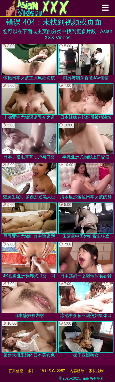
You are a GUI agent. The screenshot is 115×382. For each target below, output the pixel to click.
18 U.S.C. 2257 (52, 371)
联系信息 (16, 371)
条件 (31, 371)
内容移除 (77, 371)
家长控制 (96, 371)
